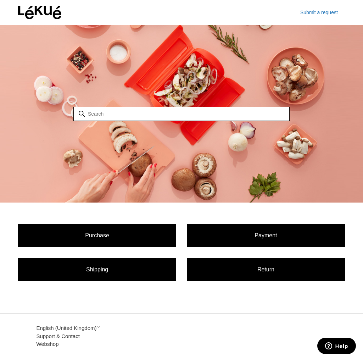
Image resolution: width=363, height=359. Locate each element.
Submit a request (319, 12)
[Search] (181, 114)
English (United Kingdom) (68, 328)
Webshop (47, 344)
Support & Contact (58, 336)
